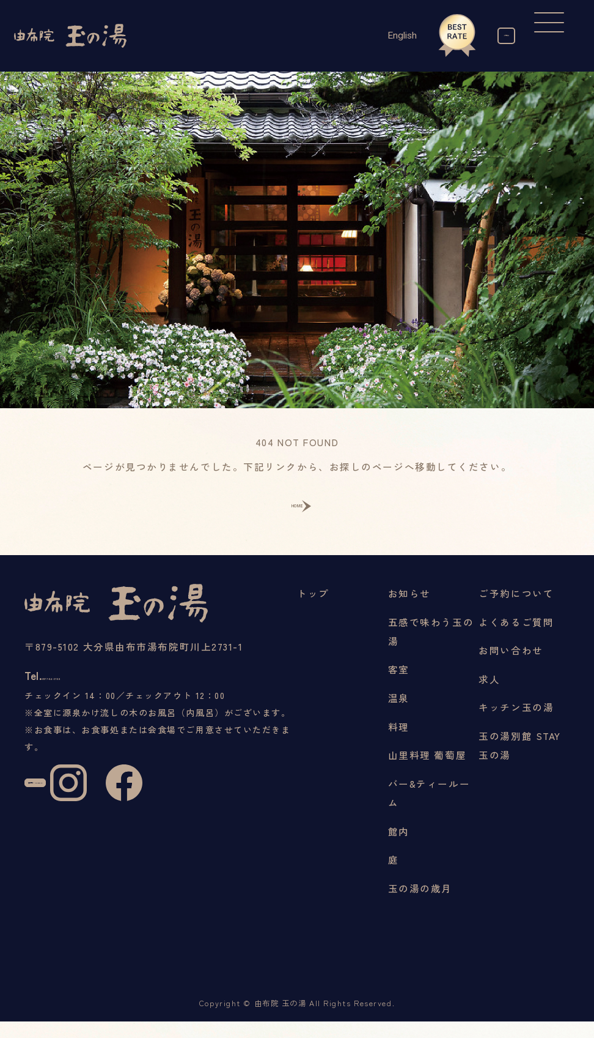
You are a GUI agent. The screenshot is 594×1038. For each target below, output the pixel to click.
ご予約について (516, 609)
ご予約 (483, 35)
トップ (313, 609)
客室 (398, 685)
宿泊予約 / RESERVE (70, 831)
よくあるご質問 (516, 637)
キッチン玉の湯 (516, 723)
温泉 (398, 714)
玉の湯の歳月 (420, 904)
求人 (489, 695)
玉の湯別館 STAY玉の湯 (520, 761)
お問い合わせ (511, 666)
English (354, 35)
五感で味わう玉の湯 (431, 647)
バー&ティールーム (429, 809)
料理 (398, 742)
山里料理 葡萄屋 (427, 771)
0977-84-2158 (94, 700)
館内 (398, 847)
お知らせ (409, 609)
